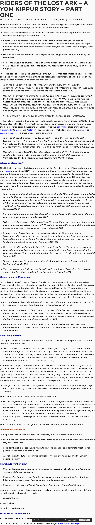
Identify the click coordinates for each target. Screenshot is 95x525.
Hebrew (8, 171)
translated (6, 130)
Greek (19, 130)
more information (72, 519)
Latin (83, 130)
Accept (84, 520)
